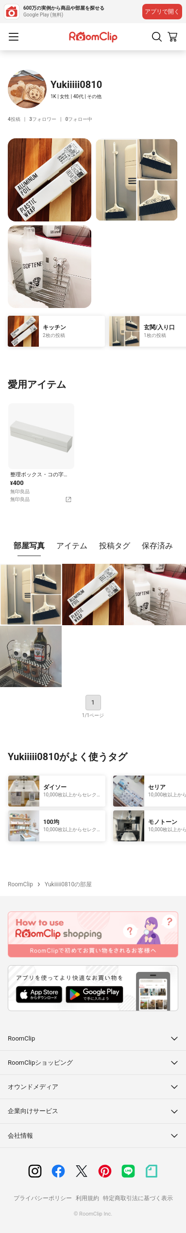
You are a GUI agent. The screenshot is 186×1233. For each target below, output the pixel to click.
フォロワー (42, 119)
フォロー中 (78, 119)
